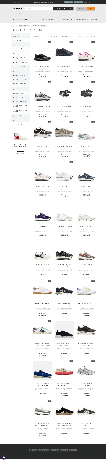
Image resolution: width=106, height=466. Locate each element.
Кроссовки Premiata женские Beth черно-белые (42, 146)
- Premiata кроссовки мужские (20, 111)
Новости (78, 19)
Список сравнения (38, 36)
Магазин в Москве (92, 19)
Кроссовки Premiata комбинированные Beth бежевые (64, 146)
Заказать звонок (68, 2)
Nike (14, 44)
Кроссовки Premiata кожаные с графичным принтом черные (42, 66)
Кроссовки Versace (19, 116)
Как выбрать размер (66, 19)
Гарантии (57, 19)
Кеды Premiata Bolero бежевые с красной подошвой (64, 385)
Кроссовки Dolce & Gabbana (19, 57)
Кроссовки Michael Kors (20, 62)
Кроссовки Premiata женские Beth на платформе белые (64, 186)
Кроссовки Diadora (19, 53)
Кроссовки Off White (19, 79)
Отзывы (84, 19)
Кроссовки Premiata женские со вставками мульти (86, 266)
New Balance (17, 40)
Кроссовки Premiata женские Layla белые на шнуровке (64, 226)
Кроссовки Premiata (19, 101)
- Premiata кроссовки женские (20, 106)
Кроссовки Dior (18, 120)
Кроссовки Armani (19, 89)
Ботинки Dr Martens (19, 49)
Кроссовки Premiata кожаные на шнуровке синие (64, 66)
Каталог (40, 19)
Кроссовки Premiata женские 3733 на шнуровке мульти (86, 146)
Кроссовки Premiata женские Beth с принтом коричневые (42, 106)
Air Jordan (16, 36)
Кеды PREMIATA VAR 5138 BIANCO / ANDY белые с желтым (86, 305)
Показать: (81, 36)
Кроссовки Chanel (18, 97)
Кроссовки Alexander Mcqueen (19, 84)
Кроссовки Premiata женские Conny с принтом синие (86, 186)
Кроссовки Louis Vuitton (21, 66)
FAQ (74, 19)
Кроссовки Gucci (18, 71)
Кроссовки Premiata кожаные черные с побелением (86, 106)
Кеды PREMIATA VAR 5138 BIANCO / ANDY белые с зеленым (42, 345)
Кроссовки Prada (18, 93)
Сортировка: (54, 36)
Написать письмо (78, 2)
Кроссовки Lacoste (19, 75)
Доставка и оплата (49, 19)
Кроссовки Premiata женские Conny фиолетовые (42, 226)
